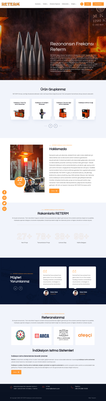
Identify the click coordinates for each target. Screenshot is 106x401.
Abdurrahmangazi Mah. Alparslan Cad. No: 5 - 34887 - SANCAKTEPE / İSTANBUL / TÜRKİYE (25, 387)
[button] (50, 126)
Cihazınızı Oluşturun (55, 4)
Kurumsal (37, 4)
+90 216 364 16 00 (81, 388)
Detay (54, 191)
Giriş (87, 3)
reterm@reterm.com (53, 388)
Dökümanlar (65, 4)
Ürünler (45, 4)
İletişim (73, 4)
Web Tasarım (92, 398)
